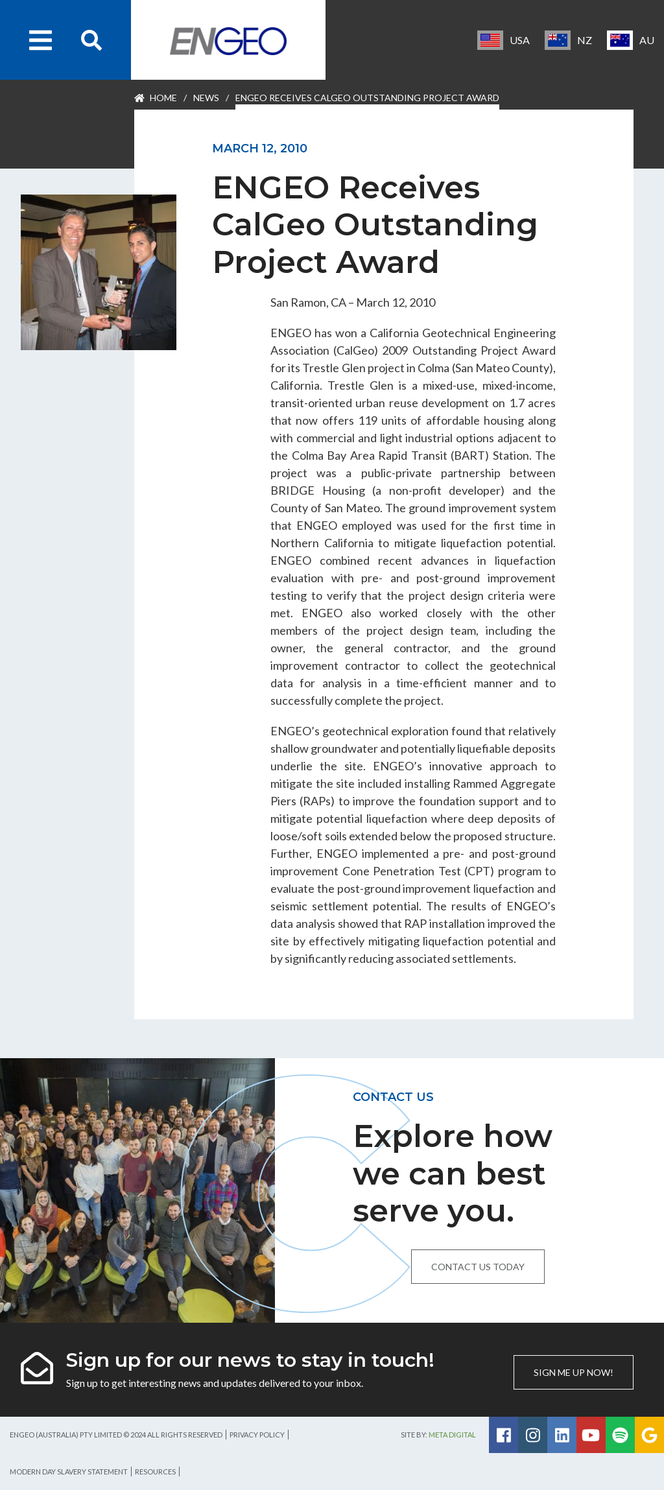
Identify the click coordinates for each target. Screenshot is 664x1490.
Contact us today (478, 1266)
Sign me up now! (573, 1372)
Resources (155, 1471)
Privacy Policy (257, 1434)
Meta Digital (452, 1434)
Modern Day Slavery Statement (69, 1471)
